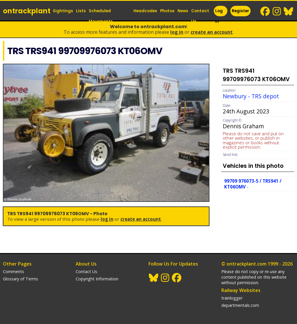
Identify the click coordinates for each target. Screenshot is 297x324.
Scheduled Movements (101, 16)
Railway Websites (240, 290)
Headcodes (145, 11)
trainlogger (231, 298)
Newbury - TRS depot (251, 96)
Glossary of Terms (20, 279)
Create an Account (212, 32)
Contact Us (200, 16)
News (183, 11)
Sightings (63, 11)
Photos (167, 11)
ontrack (26, 11)
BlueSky (288, 11)
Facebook (265, 11)
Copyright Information (97, 279)
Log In (219, 16)
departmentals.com (240, 305)
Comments (13, 271)
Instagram (277, 11)
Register (240, 11)
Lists (81, 11)
